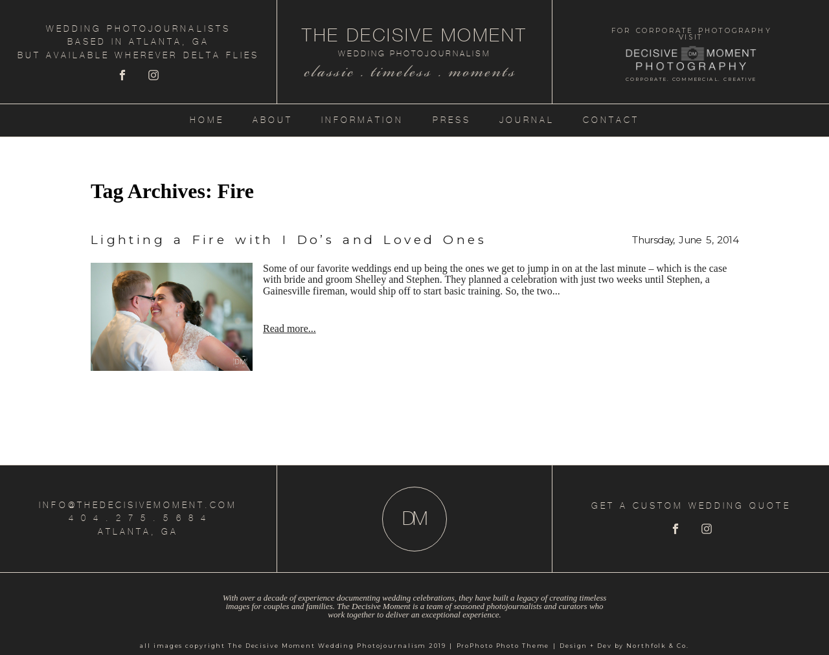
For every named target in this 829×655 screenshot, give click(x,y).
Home (207, 120)
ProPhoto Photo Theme (503, 645)
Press (452, 120)
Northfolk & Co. (657, 645)
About (273, 120)
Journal (526, 120)
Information (362, 120)
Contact (611, 120)
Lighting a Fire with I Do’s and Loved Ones (288, 240)
